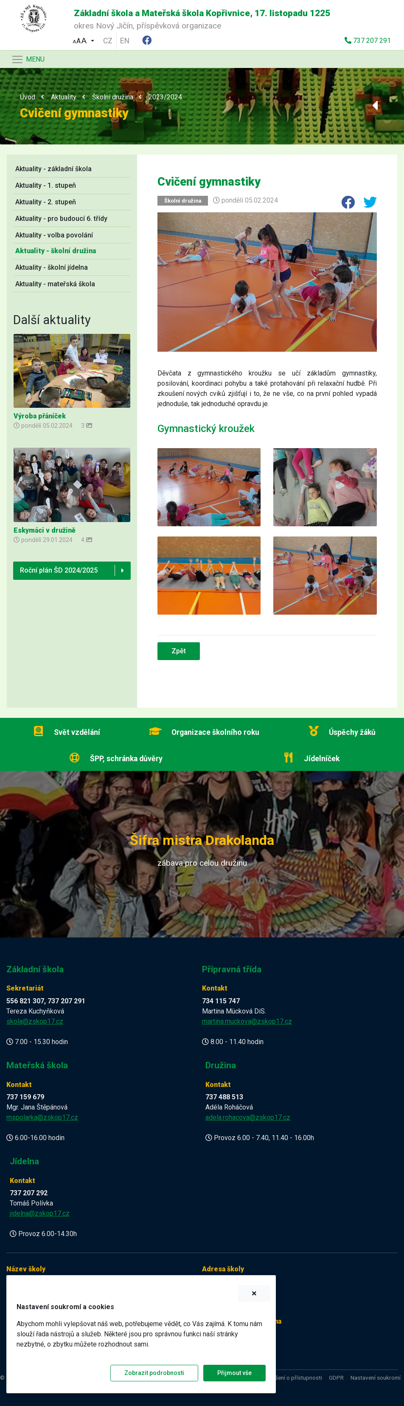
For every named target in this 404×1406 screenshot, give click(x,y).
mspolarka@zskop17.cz (42, 1117)
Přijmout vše (234, 1372)
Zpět (178, 651)
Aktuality (63, 97)
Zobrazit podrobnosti (154, 1372)
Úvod (27, 97)
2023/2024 (165, 97)
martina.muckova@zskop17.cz (247, 1021)
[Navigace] (28, 59)
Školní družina (112, 97)
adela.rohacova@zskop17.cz (247, 1117)
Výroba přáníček (40, 416)
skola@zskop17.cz (34, 1021)
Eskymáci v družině (45, 530)
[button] (83, 39)
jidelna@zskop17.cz (40, 1213)
